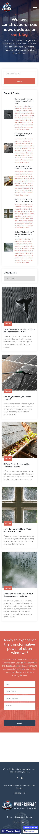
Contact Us (19, 818)
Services (29, 818)
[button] (35, 7)
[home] (7, 7)
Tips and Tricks (19, 823)
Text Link (8, 324)
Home (9, 818)
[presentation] (19, 716)
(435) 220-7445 (19, 793)
